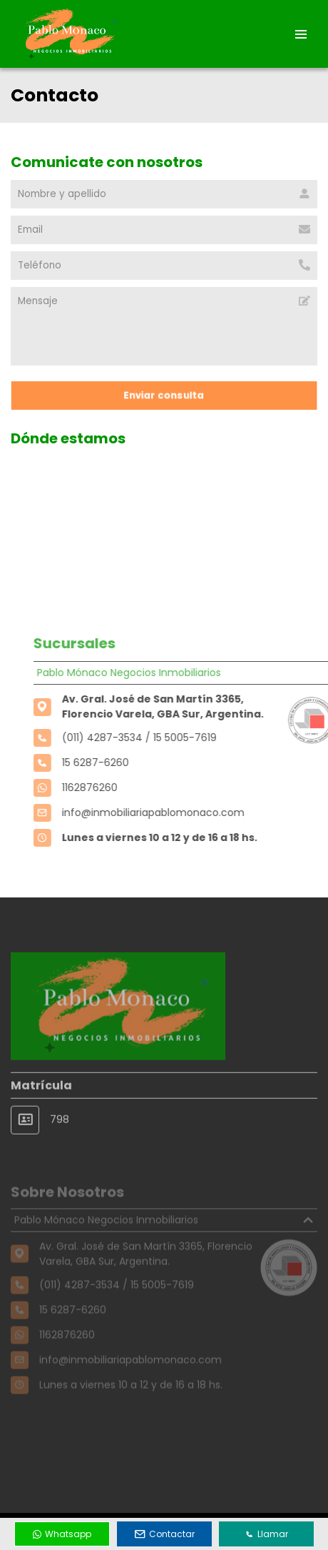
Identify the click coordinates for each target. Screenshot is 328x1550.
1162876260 (104, 787)
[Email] (164, 230)
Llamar (266, 1534)
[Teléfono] (164, 265)
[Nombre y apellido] (164, 194)
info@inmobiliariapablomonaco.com (167, 812)
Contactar (165, 1534)
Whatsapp (62, 1534)
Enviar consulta (164, 395)
